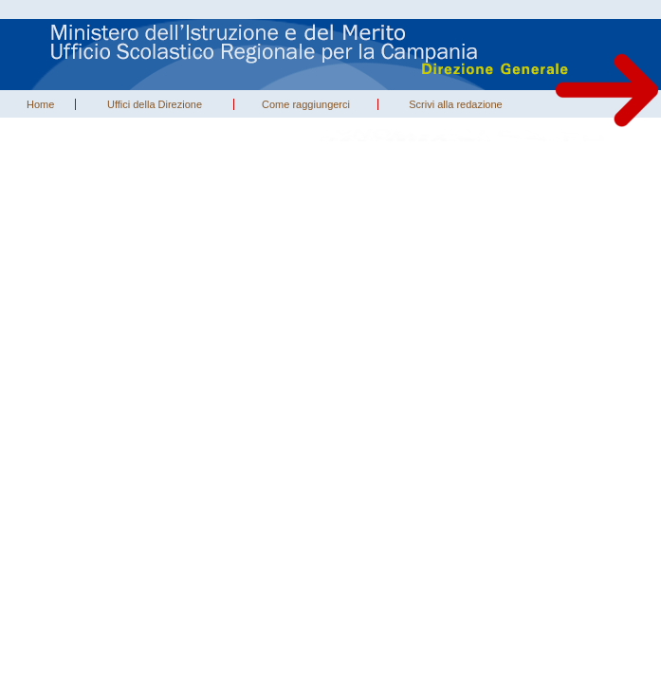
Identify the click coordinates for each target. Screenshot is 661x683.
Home (40, 104)
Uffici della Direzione (154, 104)
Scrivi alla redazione (455, 104)
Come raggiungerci (306, 104)
